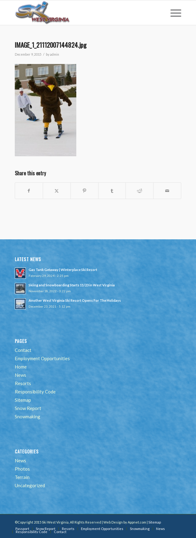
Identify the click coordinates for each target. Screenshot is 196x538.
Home (21, 366)
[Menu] (172, 12)
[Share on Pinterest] (84, 191)
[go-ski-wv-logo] (81, 12)
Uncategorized (30, 485)
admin (54, 54)
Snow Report (28, 408)
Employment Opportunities (42, 358)
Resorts (23, 383)
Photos (22, 469)
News (20, 375)
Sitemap (23, 400)
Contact (23, 350)
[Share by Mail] (167, 191)
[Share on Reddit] (139, 191)
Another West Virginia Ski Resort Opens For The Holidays (75, 300)
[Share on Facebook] (29, 191)
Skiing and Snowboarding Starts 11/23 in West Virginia (72, 285)
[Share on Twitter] (56, 191)
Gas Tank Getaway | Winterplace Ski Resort (63, 270)
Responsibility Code (35, 391)
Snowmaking (27, 416)
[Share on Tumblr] (112, 191)
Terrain (22, 477)
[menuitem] (172, 12)
